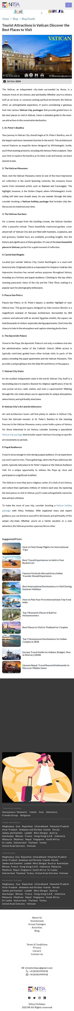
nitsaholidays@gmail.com (38, 968)
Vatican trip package (12, 434)
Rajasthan (28, 826)
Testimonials (37, 921)
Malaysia (8, 839)
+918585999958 (38, 971)
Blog (37, 930)
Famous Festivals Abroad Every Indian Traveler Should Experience (42, 574)
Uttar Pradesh (10, 829)
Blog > (17, 18)
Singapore (39, 839)
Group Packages (37, 924)
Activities (37, 927)
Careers (37, 951)
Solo (42, 812)
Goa (19, 826)
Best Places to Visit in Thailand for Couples (45, 627)
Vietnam (32, 846)
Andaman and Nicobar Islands (35, 829)
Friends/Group (11, 815)
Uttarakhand (42, 826)
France (29, 836)
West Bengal (41, 833)
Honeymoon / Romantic (16, 812)
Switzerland (21, 842)
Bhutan (20, 836)
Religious (26, 815)
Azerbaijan (8, 836)
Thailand (33, 842)
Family (34, 812)
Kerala (56, 829)
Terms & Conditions (37, 944)
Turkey (43, 842)
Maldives (19, 839)
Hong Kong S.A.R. (44, 836)
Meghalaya (9, 826)
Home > (7, 18)
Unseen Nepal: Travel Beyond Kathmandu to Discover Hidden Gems (45, 666)
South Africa (53, 839)
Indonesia (61, 836)
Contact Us (37, 954)
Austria (54, 833)
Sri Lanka (8, 842)
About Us (37, 917)
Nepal (29, 839)
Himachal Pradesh (60, 826)
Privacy (37, 947)
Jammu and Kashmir (13, 833)
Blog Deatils (28, 18)
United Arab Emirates (14, 846)
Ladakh (29, 833)
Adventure (53, 812)
